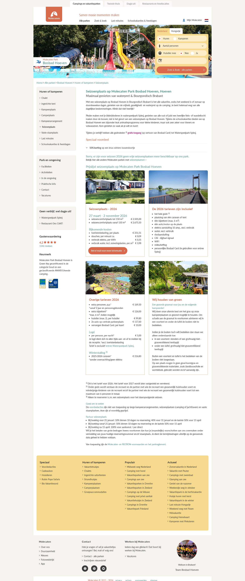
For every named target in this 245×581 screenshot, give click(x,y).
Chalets (87, 471)
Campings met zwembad (181, 475)
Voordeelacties (49, 466)
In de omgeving (48, 178)
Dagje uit (131, 3)
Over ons (45, 547)
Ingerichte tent (48, 103)
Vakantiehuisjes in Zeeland (139, 500)
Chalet (44, 98)
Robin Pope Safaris (51, 479)
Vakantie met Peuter (179, 471)
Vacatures (46, 195)
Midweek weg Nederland (139, 466)
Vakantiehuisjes (91, 466)
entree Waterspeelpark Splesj (120, 346)
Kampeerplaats (48, 109)
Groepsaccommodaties (95, 492)
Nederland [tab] (162, 31)
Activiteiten (46, 172)
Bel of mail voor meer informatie (106, 250)
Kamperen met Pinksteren (181, 521)
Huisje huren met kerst (180, 496)
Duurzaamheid (48, 551)
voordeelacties (96, 407)
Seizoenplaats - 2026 (103, 209)
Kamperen (182, 38)
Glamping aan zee (177, 479)
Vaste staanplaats (49, 132)
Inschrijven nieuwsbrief (95, 560)
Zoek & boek (100, 20)
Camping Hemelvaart (179, 517)
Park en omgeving (50, 160)
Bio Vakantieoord (50, 483)
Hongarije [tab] (175, 31)
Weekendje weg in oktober (182, 487)
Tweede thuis (113, 3)
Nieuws (44, 555)
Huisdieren (47, 475)
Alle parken (84, 20)
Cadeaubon (47, 471)
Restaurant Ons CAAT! (52, 223)
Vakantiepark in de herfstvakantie (185, 492)
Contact (45, 189)
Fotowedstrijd (47, 559)
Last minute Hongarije (179, 504)
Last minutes (117, 20)
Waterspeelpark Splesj (51, 217)
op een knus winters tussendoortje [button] (112, 147)
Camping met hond (136, 471)
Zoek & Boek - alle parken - (180, 69)
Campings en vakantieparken (86, 3)
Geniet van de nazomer (180, 483)
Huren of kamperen (50, 91)
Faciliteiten (46, 166)
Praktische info (48, 184)
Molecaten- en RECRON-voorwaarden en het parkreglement (137, 444)
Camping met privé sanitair (139, 496)
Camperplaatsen (92, 487)
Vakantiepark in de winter (181, 500)
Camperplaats (48, 115)
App (43, 563)
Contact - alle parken (94, 556)
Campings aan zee (135, 479)
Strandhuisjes (90, 479)
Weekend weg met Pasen (181, 508)
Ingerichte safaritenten (95, 475)
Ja (197, 53)
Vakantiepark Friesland (137, 508)
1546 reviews (45, 246)
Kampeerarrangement (51, 121)
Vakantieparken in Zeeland (139, 487)
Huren (166, 38)
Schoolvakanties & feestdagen (142, 20)
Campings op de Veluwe (138, 492)
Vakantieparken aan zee (138, 475)
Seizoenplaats (48, 127)
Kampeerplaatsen (92, 483)
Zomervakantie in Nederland (183, 466)
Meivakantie (175, 513)
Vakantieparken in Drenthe (140, 483)
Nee (187, 53)
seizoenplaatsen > (138, 159)
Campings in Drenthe (137, 504)
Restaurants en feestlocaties (155, 3)
